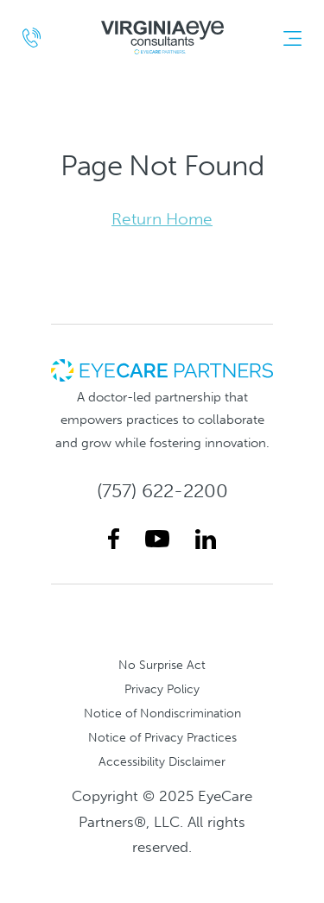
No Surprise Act (162, 665)
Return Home (162, 219)
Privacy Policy (162, 689)
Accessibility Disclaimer (162, 761)
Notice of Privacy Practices (162, 737)
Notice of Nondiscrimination (162, 713)
